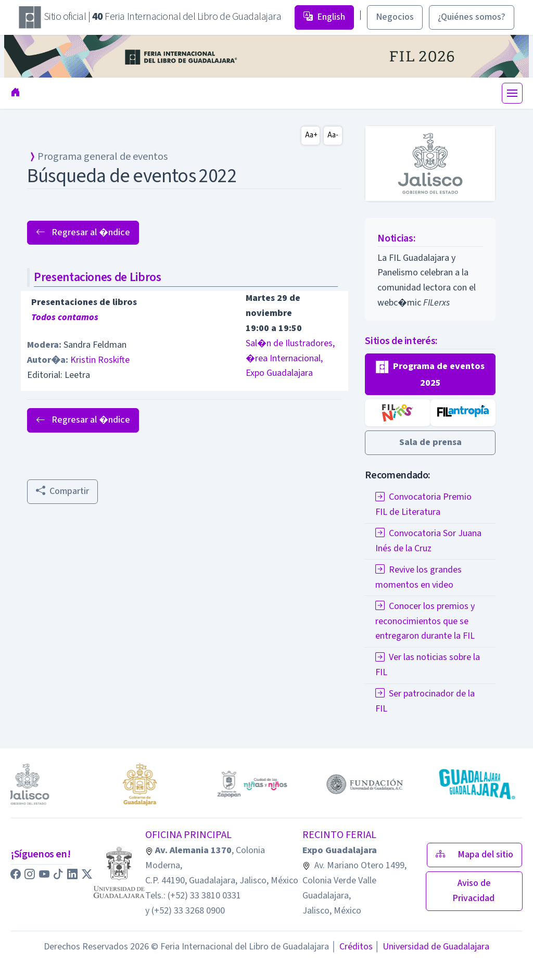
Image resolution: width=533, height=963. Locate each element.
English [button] (324, 16)
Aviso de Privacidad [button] (474, 891)
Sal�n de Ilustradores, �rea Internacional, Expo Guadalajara (290, 358)
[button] (430, 374)
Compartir (62, 491)
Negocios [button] (395, 16)
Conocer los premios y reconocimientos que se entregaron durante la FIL (425, 621)
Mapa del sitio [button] (474, 854)
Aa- (332, 135)
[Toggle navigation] (512, 93)
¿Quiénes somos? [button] (471, 16)
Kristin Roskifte (100, 359)
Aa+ (311, 135)
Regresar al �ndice (83, 232)
